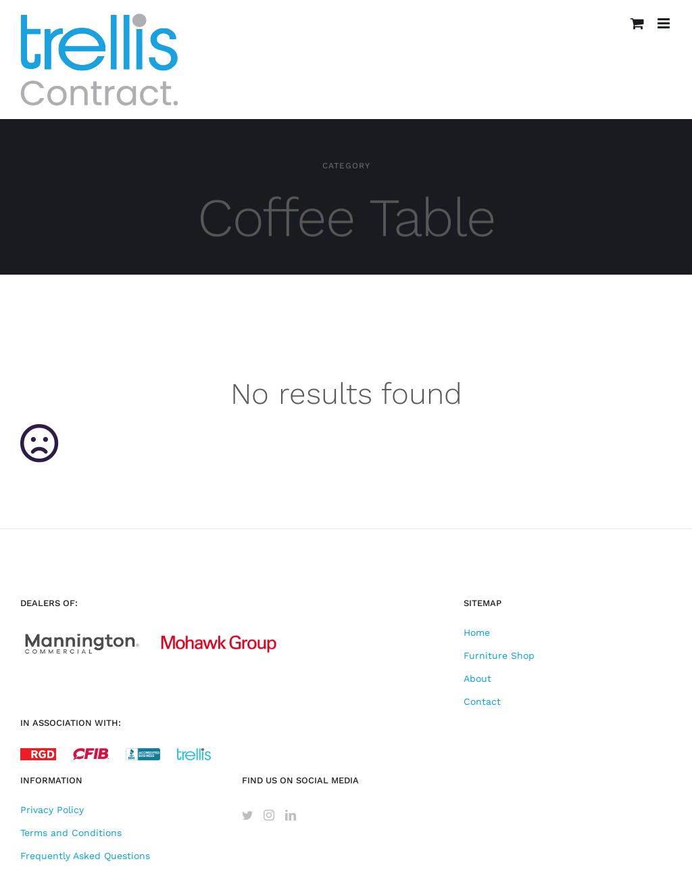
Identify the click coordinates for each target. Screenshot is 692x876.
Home (477, 632)
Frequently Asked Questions (85, 855)
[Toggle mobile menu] (665, 23)
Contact (482, 701)
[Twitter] (247, 815)
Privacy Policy (52, 809)
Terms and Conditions (71, 832)
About (477, 678)
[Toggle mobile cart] (637, 23)
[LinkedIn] (290, 815)
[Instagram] (269, 815)
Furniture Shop (499, 655)
